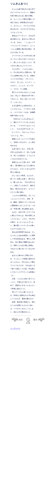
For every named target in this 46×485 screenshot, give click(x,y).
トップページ (15, 328)
